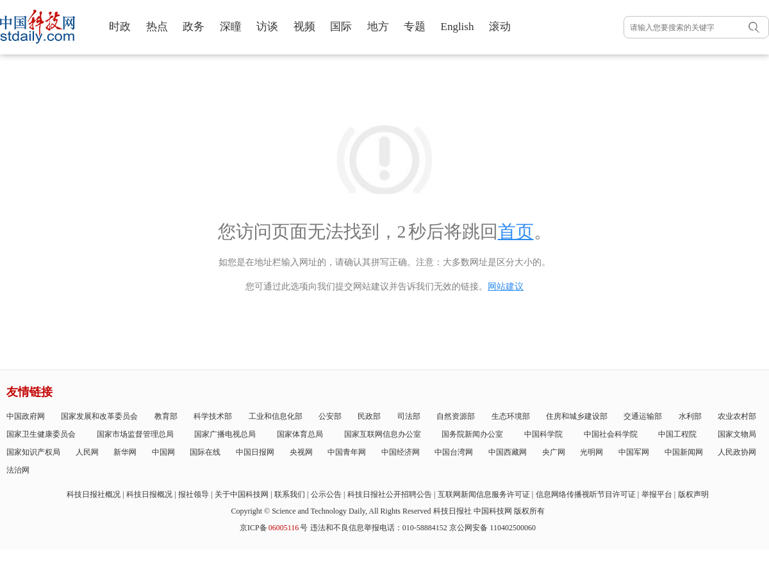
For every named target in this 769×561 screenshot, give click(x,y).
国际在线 (205, 452)
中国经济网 (400, 452)
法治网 (17, 470)
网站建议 (506, 286)
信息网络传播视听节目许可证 (586, 494)
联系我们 (289, 494)
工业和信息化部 (275, 416)
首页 (516, 231)
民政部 (369, 416)
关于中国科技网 (242, 494)
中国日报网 (255, 452)
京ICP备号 (274, 527)
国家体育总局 (300, 434)
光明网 (591, 452)
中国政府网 (25, 416)
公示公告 (326, 494)
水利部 (690, 416)
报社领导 (193, 494)
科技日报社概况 (93, 494)
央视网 (301, 452)
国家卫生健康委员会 (41, 434)
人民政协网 (737, 452)
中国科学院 (543, 434)
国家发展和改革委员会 (99, 416)
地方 (378, 26)
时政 (120, 26)
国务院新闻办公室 (472, 434)
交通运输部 (643, 416)
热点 (157, 26)
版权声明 (693, 494)
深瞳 (231, 26)
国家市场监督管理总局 (135, 434)
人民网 (87, 452)
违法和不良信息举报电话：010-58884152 (378, 527)
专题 (415, 26)
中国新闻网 (684, 452)
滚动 (500, 26)
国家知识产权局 (33, 452)
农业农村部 (737, 416)
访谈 (267, 26)
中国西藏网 (507, 452)
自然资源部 (455, 416)
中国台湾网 (453, 452)
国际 (341, 26)
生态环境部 (511, 416)
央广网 (553, 452)
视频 (304, 26)
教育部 (166, 416)
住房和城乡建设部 (577, 416)
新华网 (124, 452)
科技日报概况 (149, 494)
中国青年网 (346, 452)
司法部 (408, 416)
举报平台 (656, 494)
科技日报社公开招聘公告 (389, 494)
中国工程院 (677, 434)
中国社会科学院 (611, 434)
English (457, 26)
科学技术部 (213, 416)
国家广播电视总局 (225, 434)
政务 (193, 26)
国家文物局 (737, 434)
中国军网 (633, 452)
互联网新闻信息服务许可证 (484, 494)
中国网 (163, 452)
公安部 (330, 416)
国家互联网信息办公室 (382, 434)
